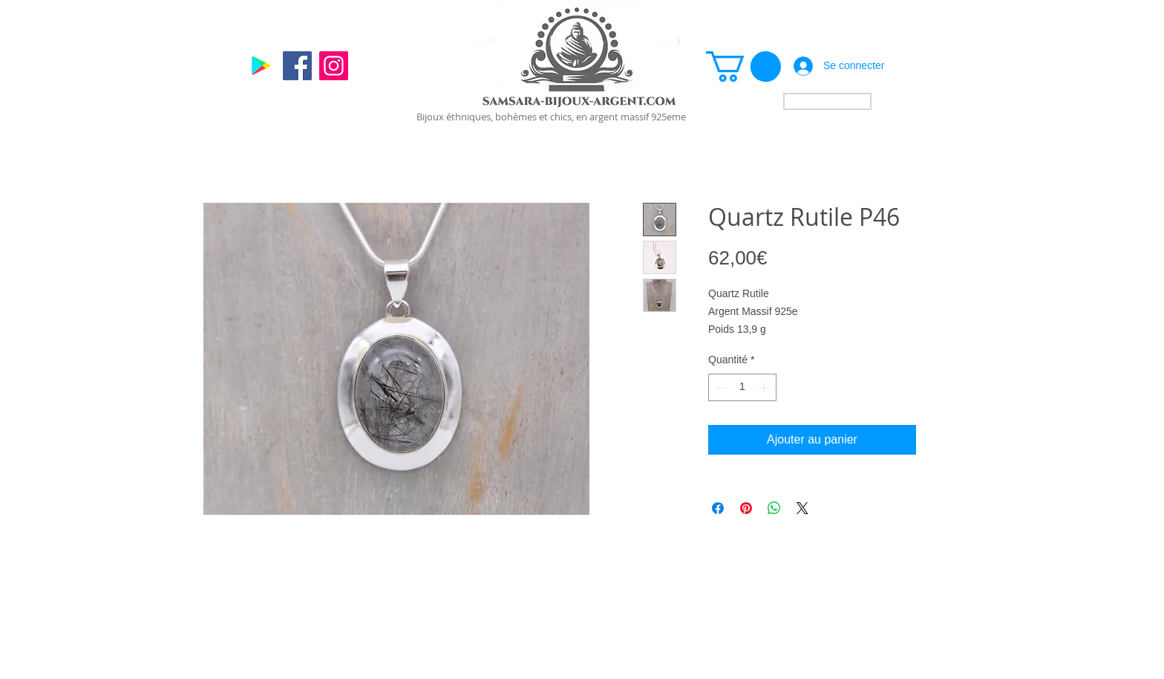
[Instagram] (333, 65)
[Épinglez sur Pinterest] (746, 508)
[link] (743, 66)
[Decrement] (719, 387)
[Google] (260, 65)
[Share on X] (802, 508)
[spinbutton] (742, 387)
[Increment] (765, 387)
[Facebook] (297, 65)
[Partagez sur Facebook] (718, 508)
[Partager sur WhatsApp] (774, 508)
